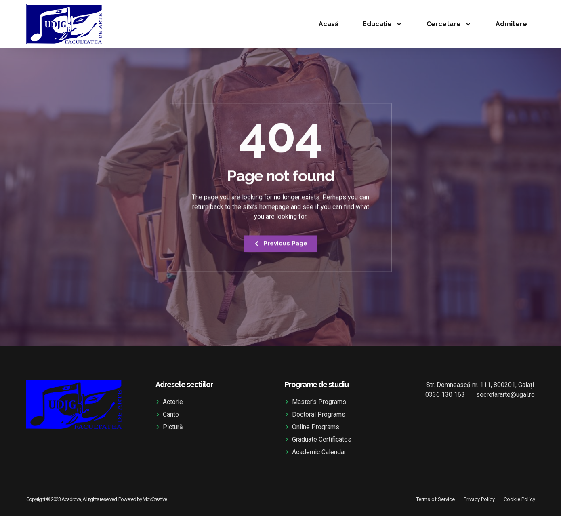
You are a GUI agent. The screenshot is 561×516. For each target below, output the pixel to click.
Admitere (511, 24)
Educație (382, 24)
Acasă (328, 24)
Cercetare (449, 24)
